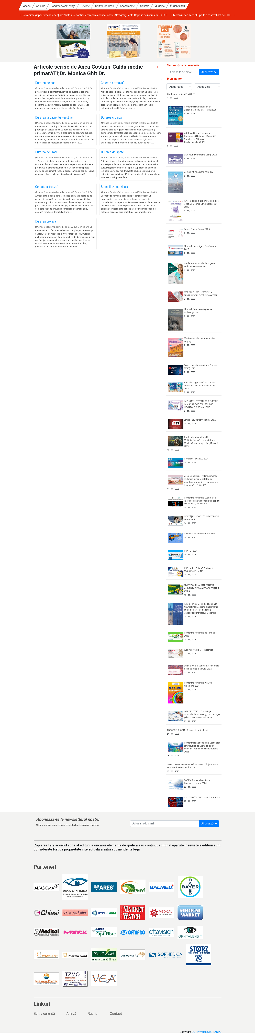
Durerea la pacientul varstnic (54, 117)
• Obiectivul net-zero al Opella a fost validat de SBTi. (201, 15)
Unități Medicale (137, 6)
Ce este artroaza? (112, 83)
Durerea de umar (46, 152)
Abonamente (159, 6)
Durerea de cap (45, 83)
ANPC (217, 1031)
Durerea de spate (112, 152)
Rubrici (93, 1014)
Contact (176, 6)
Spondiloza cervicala (114, 187)
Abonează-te (209, 72)
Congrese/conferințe (95, 6)
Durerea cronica (111, 117)
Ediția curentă (44, 1014)
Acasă (59, 6)
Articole (72, 6)
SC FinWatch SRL (202, 1031)
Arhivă (71, 1014)
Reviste (117, 6)
